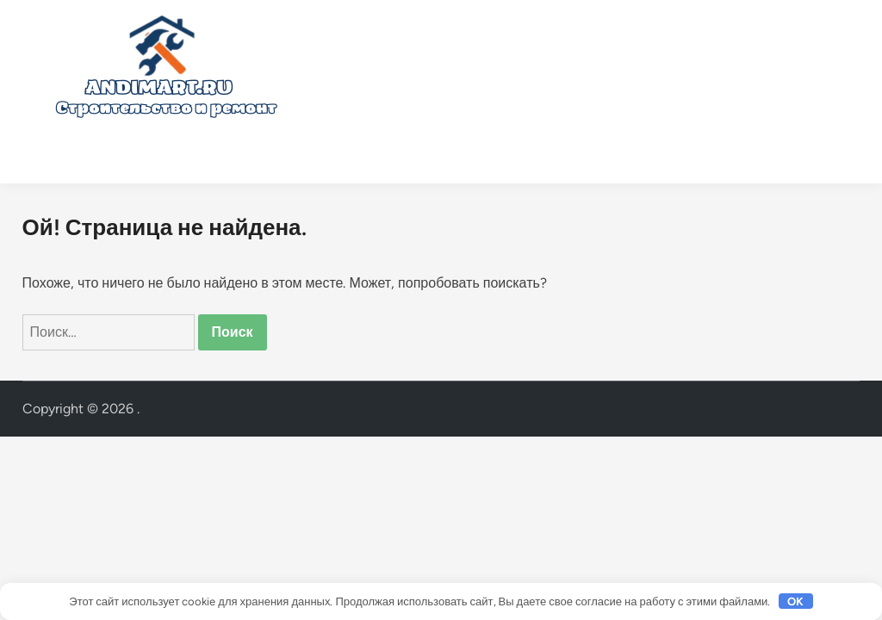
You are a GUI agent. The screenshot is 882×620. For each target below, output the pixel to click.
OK (795, 601)
